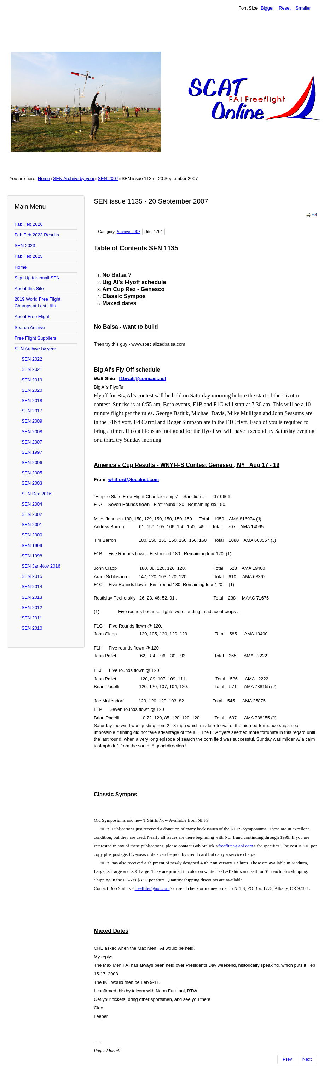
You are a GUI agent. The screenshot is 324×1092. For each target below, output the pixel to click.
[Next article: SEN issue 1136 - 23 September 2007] (307, 1059)
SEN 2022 (32, 359)
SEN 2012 (32, 607)
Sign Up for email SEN (37, 277)
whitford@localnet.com (133, 479)
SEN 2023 (25, 245)
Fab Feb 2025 (29, 256)
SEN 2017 (32, 410)
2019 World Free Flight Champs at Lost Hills (37, 302)
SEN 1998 (32, 555)
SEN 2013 (32, 597)
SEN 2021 (32, 369)
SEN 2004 (32, 504)
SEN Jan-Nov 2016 (41, 566)
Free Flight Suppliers (35, 338)
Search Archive (30, 327)
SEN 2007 (108, 178)
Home (44, 178)
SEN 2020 (32, 390)
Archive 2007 (128, 231)
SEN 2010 (32, 628)
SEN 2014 (32, 586)
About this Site (29, 288)
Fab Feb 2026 (29, 224)
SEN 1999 (32, 545)
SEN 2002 (32, 514)
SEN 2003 (32, 483)
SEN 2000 (32, 534)
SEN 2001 (32, 524)
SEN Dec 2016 (37, 493)
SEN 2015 (32, 576)
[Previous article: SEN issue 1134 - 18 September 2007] (287, 1059)
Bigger (267, 8)
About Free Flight (32, 316)
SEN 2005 (32, 472)
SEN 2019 (32, 380)
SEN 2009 (32, 421)
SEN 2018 (32, 400)
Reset (284, 8)
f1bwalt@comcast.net (142, 378)
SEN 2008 (32, 431)
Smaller (303, 8)
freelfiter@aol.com (152, 888)
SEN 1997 (32, 452)
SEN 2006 (32, 462)
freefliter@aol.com (235, 845)
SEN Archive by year (73, 178)
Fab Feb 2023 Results (37, 235)
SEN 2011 (32, 617)
